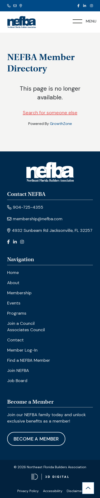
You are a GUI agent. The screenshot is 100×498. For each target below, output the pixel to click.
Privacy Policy (28, 491)
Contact (15, 340)
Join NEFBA (18, 370)
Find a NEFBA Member (28, 360)
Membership (19, 293)
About (13, 283)
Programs (16, 313)
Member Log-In (22, 350)
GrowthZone (61, 123)
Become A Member (36, 439)
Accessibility (52, 491)
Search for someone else (50, 113)
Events (13, 303)
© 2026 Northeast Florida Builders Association (50, 467)
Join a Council (21, 323)
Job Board (17, 380)
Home (13, 272)
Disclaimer (75, 491)
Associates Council (26, 330)
